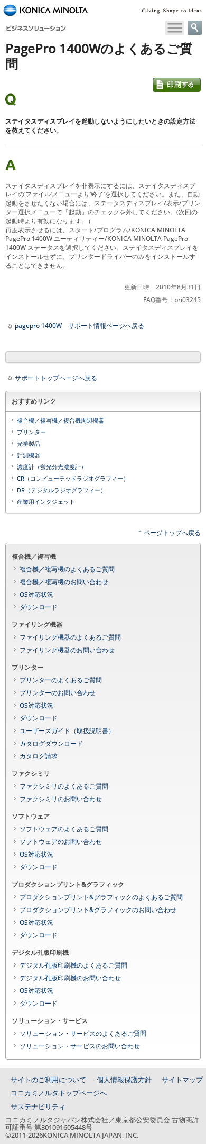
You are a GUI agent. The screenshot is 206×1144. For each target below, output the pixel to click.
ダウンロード (39, 607)
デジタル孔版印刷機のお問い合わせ (70, 977)
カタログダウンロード (51, 743)
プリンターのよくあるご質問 (61, 680)
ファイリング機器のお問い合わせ (67, 649)
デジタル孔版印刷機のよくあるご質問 (73, 965)
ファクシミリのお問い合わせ (61, 798)
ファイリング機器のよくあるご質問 (70, 637)
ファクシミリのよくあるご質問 (64, 786)
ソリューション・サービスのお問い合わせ (80, 1046)
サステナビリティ (38, 1106)
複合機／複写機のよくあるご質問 (67, 569)
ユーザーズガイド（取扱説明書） (67, 730)
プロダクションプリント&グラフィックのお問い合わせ (98, 909)
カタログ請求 (39, 756)
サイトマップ (182, 1079)
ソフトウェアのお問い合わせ (61, 841)
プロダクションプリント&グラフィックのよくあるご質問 (101, 897)
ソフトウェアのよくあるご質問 (64, 828)
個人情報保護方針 (124, 1079)
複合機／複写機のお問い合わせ (64, 581)
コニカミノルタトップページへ (59, 1093)
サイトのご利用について (48, 1079)
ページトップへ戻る (172, 532)
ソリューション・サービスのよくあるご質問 (83, 1033)
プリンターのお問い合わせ (58, 692)
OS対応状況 (36, 594)
